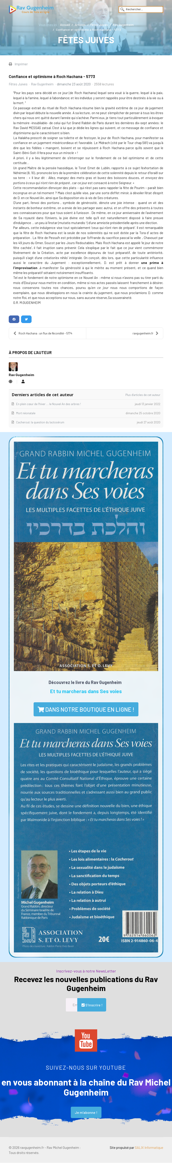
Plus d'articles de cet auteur (142, 396)
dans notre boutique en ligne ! (86, 710)
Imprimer (21, 64)
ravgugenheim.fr (146, 334)
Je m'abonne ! (86, 1113)
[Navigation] (110, 9)
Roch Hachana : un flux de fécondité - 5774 (42, 334)
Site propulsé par (136, 1149)
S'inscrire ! (92, 1006)
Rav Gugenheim (42, 84)
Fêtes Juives (18, 84)
